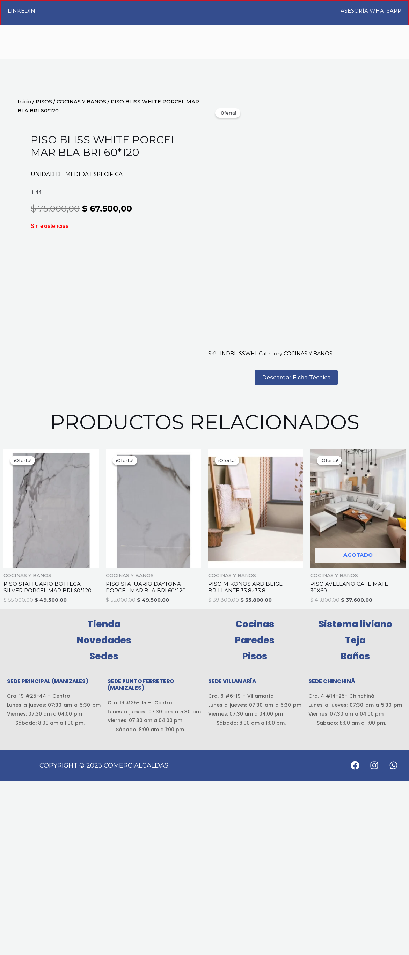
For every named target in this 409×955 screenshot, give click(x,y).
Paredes (255, 814)
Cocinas (254, 798)
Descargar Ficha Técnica (296, 549)
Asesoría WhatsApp (371, 10)
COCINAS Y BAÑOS (81, 101)
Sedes (103, 830)
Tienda (103, 798)
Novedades (104, 814)
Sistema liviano (355, 798)
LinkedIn (21, 10)
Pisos (254, 830)
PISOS (44, 101)
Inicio (24, 101)
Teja (355, 814)
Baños (355, 830)
